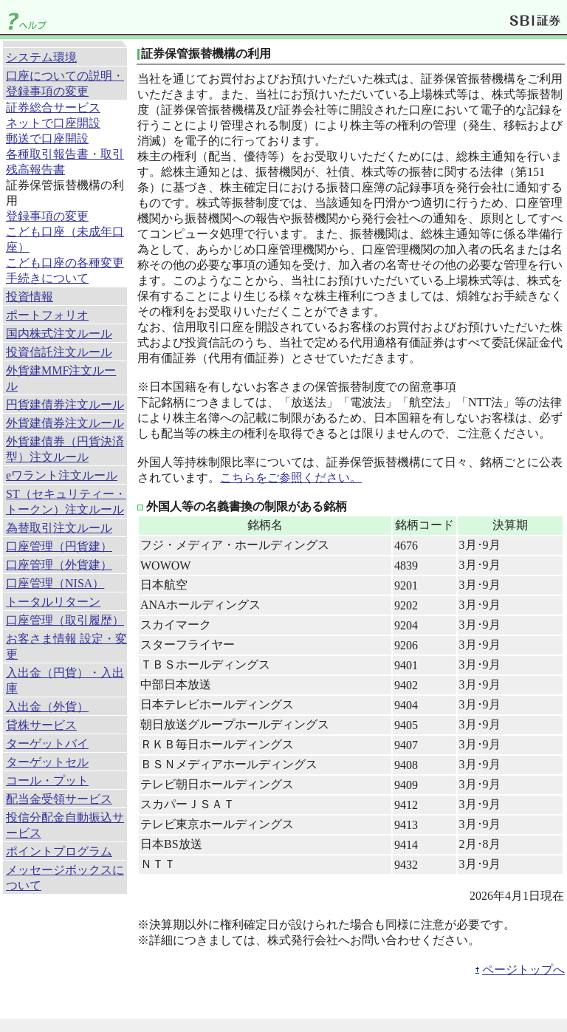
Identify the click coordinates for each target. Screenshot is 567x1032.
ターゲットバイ (47, 743)
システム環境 (41, 57)
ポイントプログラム (59, 851)
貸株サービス (41, 725)
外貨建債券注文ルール (65, 423)
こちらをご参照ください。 (291, 477)
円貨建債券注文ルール (65, 404)
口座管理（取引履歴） (65, 620)
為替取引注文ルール (59, 528)
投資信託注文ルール (59, 352)
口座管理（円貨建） (59, 546)
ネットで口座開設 (53, 123)
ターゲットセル (47, 762)
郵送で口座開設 (47, 138)
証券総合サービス (53, 107)
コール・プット (47, 780)
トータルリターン (53, 601)
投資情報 (29, 296)
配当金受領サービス (59, 799)
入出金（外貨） (47, 706)
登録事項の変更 (47, 216)
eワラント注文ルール (61, 475)
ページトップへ (523, 969)
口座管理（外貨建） (59, 564)
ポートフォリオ (47, 315)
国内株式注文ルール (59, 333)
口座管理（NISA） (55, 583)
